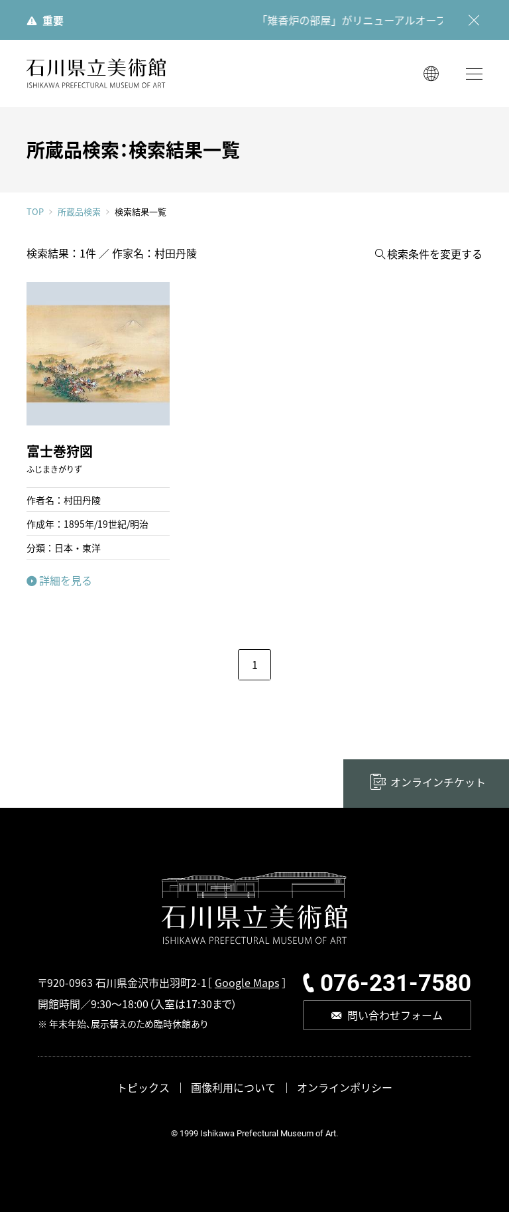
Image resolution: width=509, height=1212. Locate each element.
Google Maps (247, 982)
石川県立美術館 (96, 73)
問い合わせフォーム (395, 1015)
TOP (35, 211)
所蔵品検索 (79, 211)
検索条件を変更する (434, 254)
